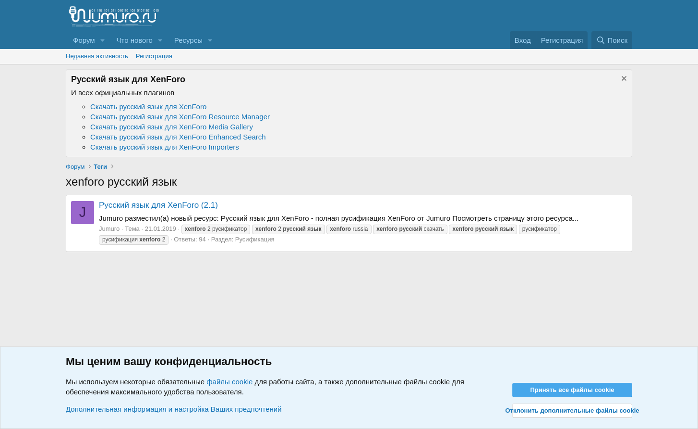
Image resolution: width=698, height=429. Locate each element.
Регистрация (154, 56)
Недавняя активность (97, 56)
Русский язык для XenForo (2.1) (158, 205)
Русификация (255, 239)
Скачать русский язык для (148, 106)
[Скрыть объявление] (623, 80)
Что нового (134, 40)
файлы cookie (229, 382)
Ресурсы (188, 40)
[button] (102, 40)
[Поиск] (611, 40)
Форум (84, 40)
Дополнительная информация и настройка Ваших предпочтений (174, 409)
